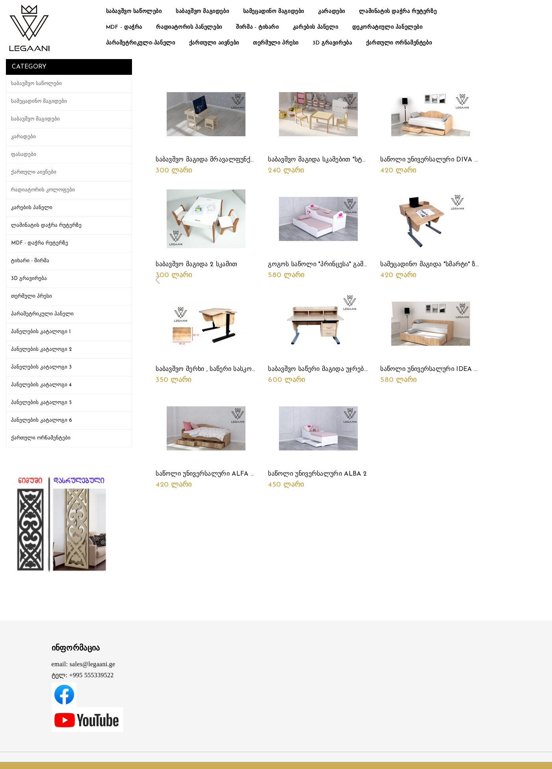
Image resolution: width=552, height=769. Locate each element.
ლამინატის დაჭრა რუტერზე (398, 12)
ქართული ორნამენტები (399, 43)
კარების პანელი (315, 27)
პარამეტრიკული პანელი (42, 314)
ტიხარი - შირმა (30, 260)
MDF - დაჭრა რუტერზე (39, 243)
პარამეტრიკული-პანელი (140, 43)
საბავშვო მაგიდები (202, 12)
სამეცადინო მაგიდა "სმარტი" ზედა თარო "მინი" (454, 264)
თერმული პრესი (276, 43)
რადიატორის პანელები (189, 27)
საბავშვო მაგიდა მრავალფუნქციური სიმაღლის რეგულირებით (253, 160)
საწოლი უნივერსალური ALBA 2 (317, 474)
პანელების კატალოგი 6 (41, 420)
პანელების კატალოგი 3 (41, 367)
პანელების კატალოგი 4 (41, 384)
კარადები (331, 12)
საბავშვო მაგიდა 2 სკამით (196, 264)
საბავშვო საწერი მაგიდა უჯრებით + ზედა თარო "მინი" (352, 369)
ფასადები (23, 154)
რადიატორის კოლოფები (43, 190)
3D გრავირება (332, 43)
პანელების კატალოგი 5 (41, 402)
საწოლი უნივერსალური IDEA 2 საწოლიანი (447, 369)
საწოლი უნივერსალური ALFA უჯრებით (216, 474)
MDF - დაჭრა (124, 27)
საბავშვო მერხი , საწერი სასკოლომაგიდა (221, 369)
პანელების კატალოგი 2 (41, 349)
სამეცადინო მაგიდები (273, 12)
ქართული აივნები (214, 43)
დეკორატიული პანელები (387, 27)
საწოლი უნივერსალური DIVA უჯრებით (440, 160)
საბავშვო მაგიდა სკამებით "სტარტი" (324, 160)
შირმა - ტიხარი (257, 27)
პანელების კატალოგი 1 (41, 331)
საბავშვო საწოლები (134, 12)
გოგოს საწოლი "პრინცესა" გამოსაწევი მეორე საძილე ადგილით (368, 264)
